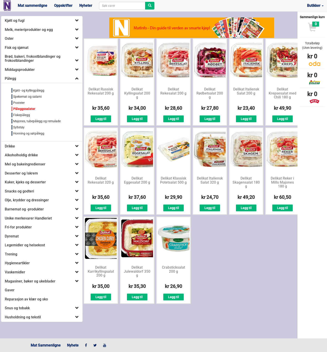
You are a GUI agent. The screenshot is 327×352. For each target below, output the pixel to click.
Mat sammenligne (32, 5)
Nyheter (85, 5)
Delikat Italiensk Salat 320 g (210, 180)
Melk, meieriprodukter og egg (29, 29)
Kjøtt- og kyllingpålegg (28, 90)
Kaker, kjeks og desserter (25, 182)
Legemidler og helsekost (25, 245)
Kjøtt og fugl (15, 20)
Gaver (10, 290)
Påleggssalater (24, 109)
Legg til (100, 119)
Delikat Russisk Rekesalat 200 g (101, 91)
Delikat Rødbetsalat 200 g (209, 93)
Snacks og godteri (19, 191)
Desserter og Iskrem (21, 173)
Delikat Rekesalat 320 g (101, 180)
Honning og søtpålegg (28, 133)
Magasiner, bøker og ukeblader (30, 281)
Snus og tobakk (17, 308)
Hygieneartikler (17, 263)
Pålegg (10, 78)
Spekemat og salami (27, 96)
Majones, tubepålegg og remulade (37, 121)
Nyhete (73, 345)
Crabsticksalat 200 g (173, 269)
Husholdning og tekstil (23, 317)
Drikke (10, 146)
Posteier (19, 103)
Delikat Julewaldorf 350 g (137, 271)
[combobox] (122, 6)
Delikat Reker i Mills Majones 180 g (282, 182)
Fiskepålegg (21, 115)
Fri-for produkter (18, 227)
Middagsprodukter (20, 69)
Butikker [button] (315, 5)
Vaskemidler (15, 272)
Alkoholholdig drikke (21, 155)
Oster (9, 38)
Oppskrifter (63, 5)
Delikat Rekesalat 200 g (173, 91)
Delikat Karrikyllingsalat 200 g (101, 271)
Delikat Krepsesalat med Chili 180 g (282, 93)
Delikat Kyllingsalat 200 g (137, 93)
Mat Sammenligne (46, 345)
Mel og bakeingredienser (25, 164)
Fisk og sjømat (16, 47)
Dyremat (12, 236)
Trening (11, 254)
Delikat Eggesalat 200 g (137, 180)
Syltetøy (19, 127)
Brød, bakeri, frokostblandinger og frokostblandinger (32, 58)
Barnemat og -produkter (24, 209)
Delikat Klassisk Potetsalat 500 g (173, 180)
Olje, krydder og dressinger (27, 200)
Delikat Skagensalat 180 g (246, 182)
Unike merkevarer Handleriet (28, 218)
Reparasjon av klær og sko (26, 299)
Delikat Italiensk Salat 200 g (246, 91)
